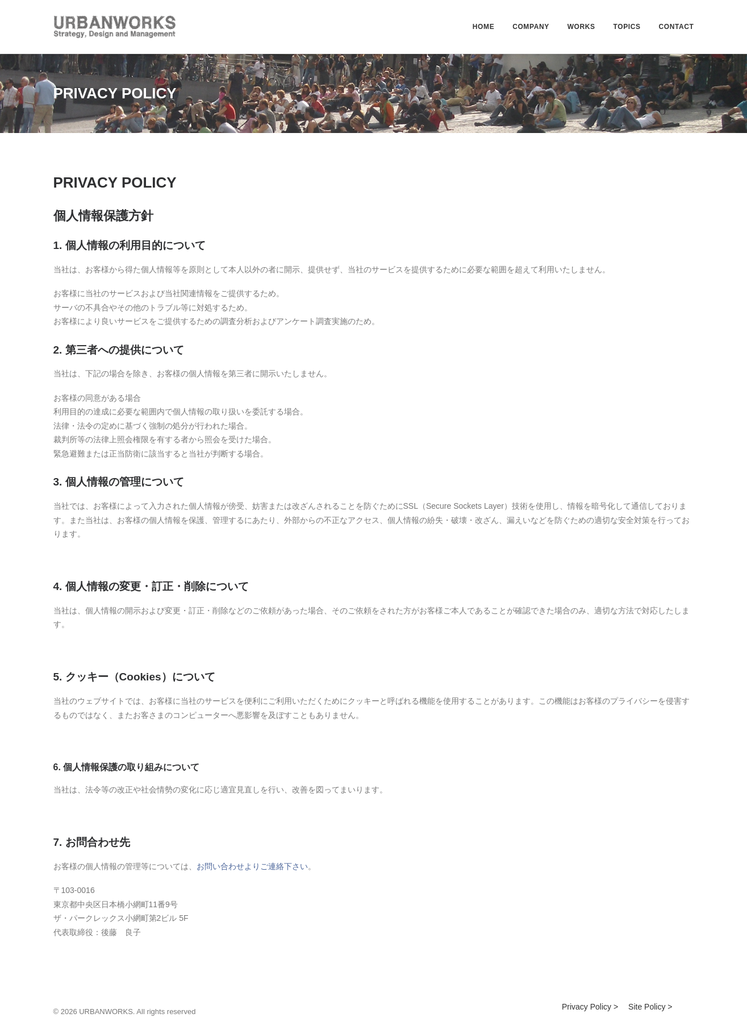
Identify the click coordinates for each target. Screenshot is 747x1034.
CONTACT (676, 27)
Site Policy (646, 1006)
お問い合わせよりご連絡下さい (252, 866)
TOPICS (627, 27)
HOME (483, 27)
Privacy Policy (586, 1006)
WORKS (581, 27)
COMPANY (530, 27)
